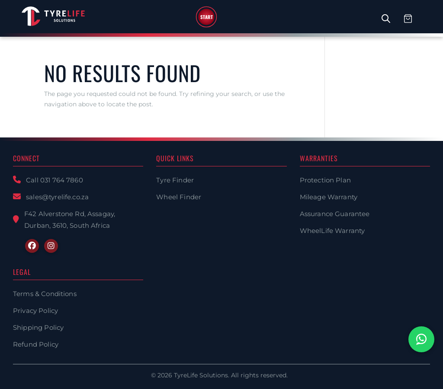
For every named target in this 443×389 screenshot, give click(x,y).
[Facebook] (32, 246)
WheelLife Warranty (332, 230)
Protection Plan (325, 180)
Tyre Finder (175, 180)
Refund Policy (35, 344)
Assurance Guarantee (335, 214)
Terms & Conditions (45, 294)
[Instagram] (51, 246)
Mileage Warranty (328, 197)
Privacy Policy (35, 310)
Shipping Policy (38, 327)
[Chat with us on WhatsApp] (421, 339)
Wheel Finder (178, 197)
